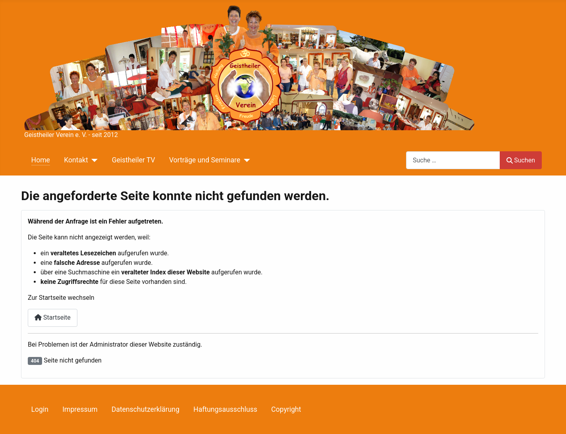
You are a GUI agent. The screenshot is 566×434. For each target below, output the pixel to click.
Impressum (80, 409)
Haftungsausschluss (225, 409)
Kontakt (76, 160)
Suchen (520, 160)
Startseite (53, 317)
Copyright (286, 409)
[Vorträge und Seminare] (245, 160)
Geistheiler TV (133, 160)
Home (40, 160)
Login (39, 409)
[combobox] (453, 160)
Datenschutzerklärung (145, 409)
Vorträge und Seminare (204, 160)
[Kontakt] (93, 160)
